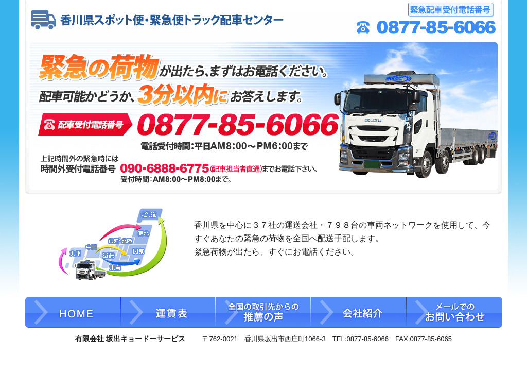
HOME (72, 312)
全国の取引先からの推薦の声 (263, 312)
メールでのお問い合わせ (454, 312)
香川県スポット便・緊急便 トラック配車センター (157, 19)
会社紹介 (358, 312)
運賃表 (168, 312)
